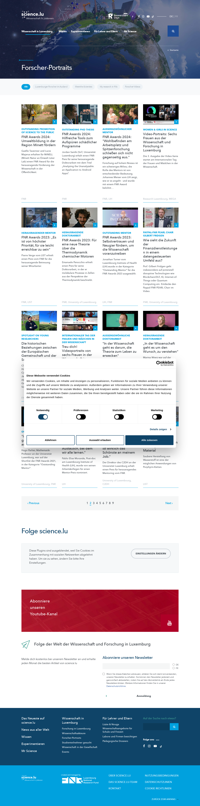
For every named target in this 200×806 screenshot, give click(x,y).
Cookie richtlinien (163, 785)
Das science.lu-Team (135, 779)
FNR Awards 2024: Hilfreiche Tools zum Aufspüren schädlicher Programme (79, 143)
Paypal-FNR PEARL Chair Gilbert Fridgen (158, 236)
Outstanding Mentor (117, 235)
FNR (23, 201)
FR (176, 16)
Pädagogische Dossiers (115, 740)
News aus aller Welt (35, 729)
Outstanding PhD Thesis (78, 132)
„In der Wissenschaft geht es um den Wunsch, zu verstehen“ (160, 350)
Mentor (117, 133)
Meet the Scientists (95, 88)
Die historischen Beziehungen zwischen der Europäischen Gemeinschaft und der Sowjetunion (39, 354)
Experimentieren (80, 31)
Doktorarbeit (116, 340)
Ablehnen (50, 440)
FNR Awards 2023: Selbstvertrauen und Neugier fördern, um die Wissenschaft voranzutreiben (118, 248)
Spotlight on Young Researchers (35, 340)
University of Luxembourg (82, 304)
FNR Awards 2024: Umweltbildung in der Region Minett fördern (38, 144)
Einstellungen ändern (151, 556)
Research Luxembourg (155, 201)
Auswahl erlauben (100, 440)
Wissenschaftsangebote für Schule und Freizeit (117, 729)
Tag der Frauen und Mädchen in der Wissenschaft (78, 341)
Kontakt (128, 785)
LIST (30, 304)
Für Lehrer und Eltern (107, 31)
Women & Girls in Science (160, 132)
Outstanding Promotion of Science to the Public (38, 133)
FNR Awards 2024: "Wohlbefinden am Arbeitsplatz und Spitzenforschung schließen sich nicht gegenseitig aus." (118, 150)
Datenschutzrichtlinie (116, 685)
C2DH (106, 486)
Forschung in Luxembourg (76, 727)
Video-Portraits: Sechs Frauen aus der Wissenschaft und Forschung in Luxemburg (160, 145)
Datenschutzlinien (163, 779)
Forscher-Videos (152, 88)
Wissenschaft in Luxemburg (37, 31)
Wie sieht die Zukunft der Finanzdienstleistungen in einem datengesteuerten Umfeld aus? (160, 253)
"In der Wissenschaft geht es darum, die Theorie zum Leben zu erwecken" (119, 352)
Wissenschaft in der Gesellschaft (79, 746)
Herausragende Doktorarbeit (72, 236)
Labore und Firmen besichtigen (120, 735)
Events (65, 750)
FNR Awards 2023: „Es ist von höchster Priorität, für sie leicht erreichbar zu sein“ (38, 246)
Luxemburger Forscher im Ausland (57, 88)
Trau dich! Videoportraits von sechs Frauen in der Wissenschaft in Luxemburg (77, 357)
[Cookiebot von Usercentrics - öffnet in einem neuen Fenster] (158, 363)
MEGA (172, 201)
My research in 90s (124, 88)
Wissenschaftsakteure (73, 732)
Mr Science (130, 31)
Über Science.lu (132, 774)
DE (171, 16)
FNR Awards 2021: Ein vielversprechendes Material (160, 449)
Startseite (173, 50)
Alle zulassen (149, 440)
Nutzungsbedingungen (166, 774)
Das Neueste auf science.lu (32, 719)
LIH (110, 201)
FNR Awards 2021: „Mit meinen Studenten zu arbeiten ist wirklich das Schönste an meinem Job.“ (120, 449)
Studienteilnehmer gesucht (77, 741)
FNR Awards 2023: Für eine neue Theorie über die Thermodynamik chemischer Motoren (79, 251)
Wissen (63, 31)
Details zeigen (158, 429)
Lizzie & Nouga (111, 723)
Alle (27, 88)
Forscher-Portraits (71, 736)
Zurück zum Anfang (165, 795)
